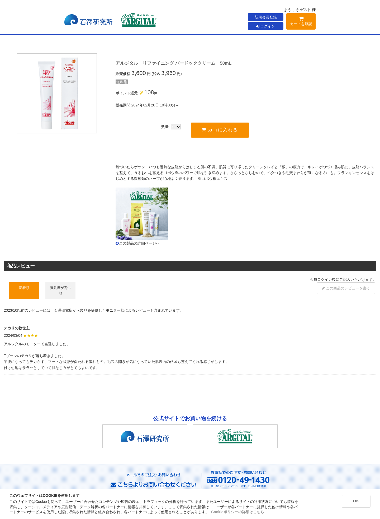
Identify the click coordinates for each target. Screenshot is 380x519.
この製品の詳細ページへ (139, 243)
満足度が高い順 (60, 290)
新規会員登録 (266, 17)
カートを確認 (301, 22)
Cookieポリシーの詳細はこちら (237, 512)
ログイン (265, 26)
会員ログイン (321, 279)
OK (351, 502)
